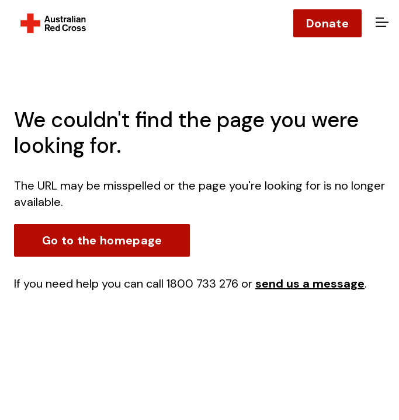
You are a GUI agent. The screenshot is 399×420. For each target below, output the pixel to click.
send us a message (310, 283)
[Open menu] (380, 23)
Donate (327, 23)
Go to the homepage (102, 240)
